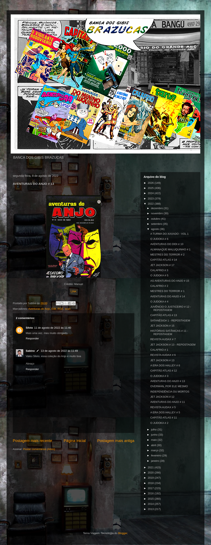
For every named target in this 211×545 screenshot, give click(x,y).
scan (67, 308)
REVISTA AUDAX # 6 (163, 354)
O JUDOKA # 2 (159, 422)
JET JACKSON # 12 (162, 396)
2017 (151, 488)
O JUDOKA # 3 (159, 375)
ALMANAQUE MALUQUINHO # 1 (170, 249)
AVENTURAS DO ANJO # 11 (167, 401)
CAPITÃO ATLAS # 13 (163, 315)
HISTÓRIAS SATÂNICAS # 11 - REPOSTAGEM (169, 332)
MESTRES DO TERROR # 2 (167, 254)
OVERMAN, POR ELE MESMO (169, 386)
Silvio (29, 327)
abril (154, 445)
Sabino (30, 350)
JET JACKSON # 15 (162, 325)
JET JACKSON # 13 (162, 360)
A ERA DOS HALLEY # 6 (165, 365)
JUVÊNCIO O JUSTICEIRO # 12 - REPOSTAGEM (170, 308)
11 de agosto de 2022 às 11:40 (52, 327)
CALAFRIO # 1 (159, 349)
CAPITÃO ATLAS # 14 (163, 259)
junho (154, 434)
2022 (151, 203)
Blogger (122, 533)
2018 (151, 483)
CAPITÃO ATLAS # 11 (163, 417)
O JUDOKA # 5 (159, 275)
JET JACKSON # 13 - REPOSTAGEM (172, 344)
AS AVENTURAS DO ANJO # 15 (169, 280)
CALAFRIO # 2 (159, 285)
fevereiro (156, 455)
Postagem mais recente (32, 441)
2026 (151, 182)
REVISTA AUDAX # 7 (163, 339)
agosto (155, 229)
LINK (74, 291)
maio (154, 439)
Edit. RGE (57, 308)
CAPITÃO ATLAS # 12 (163, 370)
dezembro (157, 208)
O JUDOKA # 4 (159, 301)
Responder (32, 338)
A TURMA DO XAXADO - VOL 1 (169, 233)
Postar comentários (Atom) (39, 449)
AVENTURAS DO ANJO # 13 (167, 381)
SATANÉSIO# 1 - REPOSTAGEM (170, 320)
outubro (156, 218)
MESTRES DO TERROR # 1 (167, 291)
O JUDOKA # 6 (159, 238)
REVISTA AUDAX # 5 (163, 407)
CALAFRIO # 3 (159, 270)
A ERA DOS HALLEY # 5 (165, 412)
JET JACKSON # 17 (162, 265)
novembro (157, 213)
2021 (151, 467)
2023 (151, 198)
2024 (151, 193)
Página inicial (75, 441)
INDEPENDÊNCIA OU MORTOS (169, 391)
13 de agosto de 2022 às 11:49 (59, 350)
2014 (151, 503)
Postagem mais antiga (115, 441)
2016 (151, 493)
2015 (151, 498)
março (155, 450)
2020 (151, 472)
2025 (151, 188)
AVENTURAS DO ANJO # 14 (167, 296)
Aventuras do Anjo (39, 308)
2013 (151, 509)
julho (154, 429)
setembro (157, 223)
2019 (151, 477)
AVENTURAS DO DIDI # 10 (166, 244)
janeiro (155, 460)
